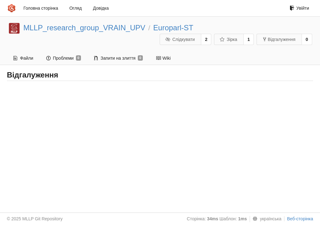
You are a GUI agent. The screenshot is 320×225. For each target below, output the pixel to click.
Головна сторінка (40, 8)
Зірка (228, 39)
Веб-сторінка (300, 218)
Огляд (75, 8)
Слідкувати (180, 39)
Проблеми (63, 58)
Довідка (101, 8)
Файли (23, 58)
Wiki (163, 58)
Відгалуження (279, 39)
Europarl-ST (173, 27)
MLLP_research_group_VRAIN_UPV (84, 27)
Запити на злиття (118, 58)
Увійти (299, 8)
